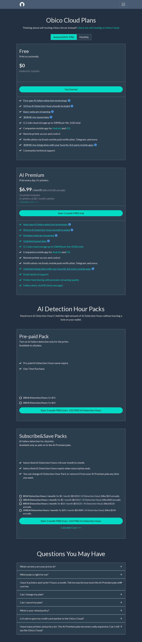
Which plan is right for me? (71, 574)
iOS (68, 128)
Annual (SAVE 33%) (63, 36)
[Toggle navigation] (123, 4)
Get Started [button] (71, 89)
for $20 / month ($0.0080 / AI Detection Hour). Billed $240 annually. (69, 512)
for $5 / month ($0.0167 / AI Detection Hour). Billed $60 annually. (72, 499)
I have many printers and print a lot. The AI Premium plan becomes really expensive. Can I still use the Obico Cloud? (71, 628)
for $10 (39, 397)
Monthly (84, 36)
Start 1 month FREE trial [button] (71, 213)
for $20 (39, 402)
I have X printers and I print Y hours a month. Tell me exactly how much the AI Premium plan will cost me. (71, 584)
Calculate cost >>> (29, 201)
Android (57, 128)
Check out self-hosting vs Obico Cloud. (98, 27)
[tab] (71, 566)
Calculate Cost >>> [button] (71, 527)
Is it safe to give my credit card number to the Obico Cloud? (71, 618)
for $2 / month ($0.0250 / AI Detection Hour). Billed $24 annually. (71, 496)
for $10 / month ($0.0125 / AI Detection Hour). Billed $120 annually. (69, 505)
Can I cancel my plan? (71, 602)
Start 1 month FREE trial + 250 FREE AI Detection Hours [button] (71, 410)
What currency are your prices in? (71, 566)
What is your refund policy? (71, 610)
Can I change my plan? (71, 594)
